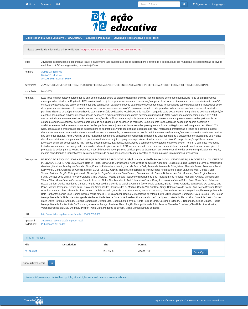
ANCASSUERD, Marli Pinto (56, 78)
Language (218, 4)
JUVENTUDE (75, 37)
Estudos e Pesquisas (98, 37)
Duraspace (205, 300)
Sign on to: (201, 4)
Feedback (218, 300)
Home (30, 4)
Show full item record (34, 263)
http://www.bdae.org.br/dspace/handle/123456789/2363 (71, 214)
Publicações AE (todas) (53, 224)
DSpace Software (163, 300)
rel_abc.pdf (31, 251)
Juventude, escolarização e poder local (136, 37)
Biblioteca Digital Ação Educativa (45, 37)
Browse (45, 4)
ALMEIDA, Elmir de (51, 71)
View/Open (200, 252)
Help (58, 4)
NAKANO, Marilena (51, 75)
